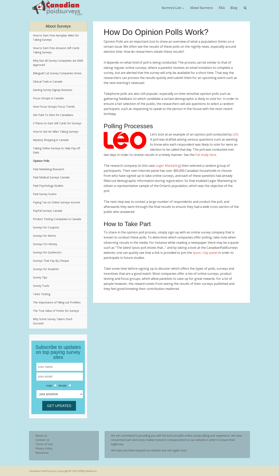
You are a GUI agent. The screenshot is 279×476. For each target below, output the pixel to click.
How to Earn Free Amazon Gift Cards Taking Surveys (56, 50)
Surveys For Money (45, 244)
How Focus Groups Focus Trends (54, 106)
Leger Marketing (168, 165)
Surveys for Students (46, 269)
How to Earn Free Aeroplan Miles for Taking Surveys (56, 37)
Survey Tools (41, 286)
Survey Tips (40, 277)
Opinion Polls (41, 161)
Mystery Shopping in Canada (51, 140)
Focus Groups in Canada (48, 98)
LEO (235, 134)
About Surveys (201, 8)
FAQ (222, 8)
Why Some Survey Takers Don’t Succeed (52, 321)
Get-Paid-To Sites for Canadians (53, 115)
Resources (42, 452)
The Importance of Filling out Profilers (57, 302)
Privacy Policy (44, 448)
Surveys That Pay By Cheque (51, 261)
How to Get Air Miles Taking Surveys (55, 131)
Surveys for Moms (44, 236)
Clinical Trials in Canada (47, 81)
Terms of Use (44, 444)
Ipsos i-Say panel (205, 253)
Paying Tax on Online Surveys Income (56, 202)
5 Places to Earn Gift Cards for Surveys (57, 123)
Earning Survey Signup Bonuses (52, 90)
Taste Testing (41, 294)
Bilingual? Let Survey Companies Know (57, 73)
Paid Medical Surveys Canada (51, 177)
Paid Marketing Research (48, 169)
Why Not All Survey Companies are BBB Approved (58, 63)
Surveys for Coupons (46, 227)
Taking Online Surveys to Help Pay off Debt (56, 150)
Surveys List (171, 8)
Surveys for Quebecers (47, 252)
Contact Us (42, 440)
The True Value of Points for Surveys (56, 311)
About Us (41, 435)
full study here (205, 155)
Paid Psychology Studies (48, 185)
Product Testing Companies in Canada (57, 219)
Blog (233, 8)
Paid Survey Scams (45, 194)
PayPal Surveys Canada (47, 211)
